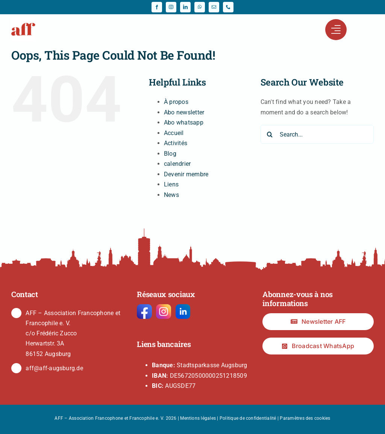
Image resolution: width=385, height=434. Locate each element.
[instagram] (171, 7)
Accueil (174, 133)
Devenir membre (186, 174)
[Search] (270, 134)
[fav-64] (23, 20)
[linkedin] (185, 7)
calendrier (177, 163)
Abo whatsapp (183, 122)
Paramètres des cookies (305, 418)
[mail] (214, 7)
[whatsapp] (199, 7)
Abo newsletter (184, 112)
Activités (175, 143)
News (171, 194)
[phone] (228, 7)
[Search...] (317, 134)
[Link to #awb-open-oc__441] (335, 29)
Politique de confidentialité (248, 418)
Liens (171, 184)
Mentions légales (198, 418)
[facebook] (157, 7)
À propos (176, 101)
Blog (170, 153)
